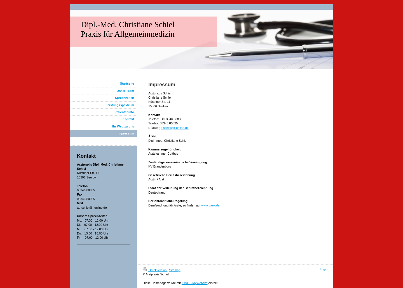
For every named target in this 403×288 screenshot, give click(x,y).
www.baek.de (210, 205)
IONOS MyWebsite (195, 283)
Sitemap (174, 270)
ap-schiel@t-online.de (174, 127)
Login (323, 269)
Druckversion (155, 270)
